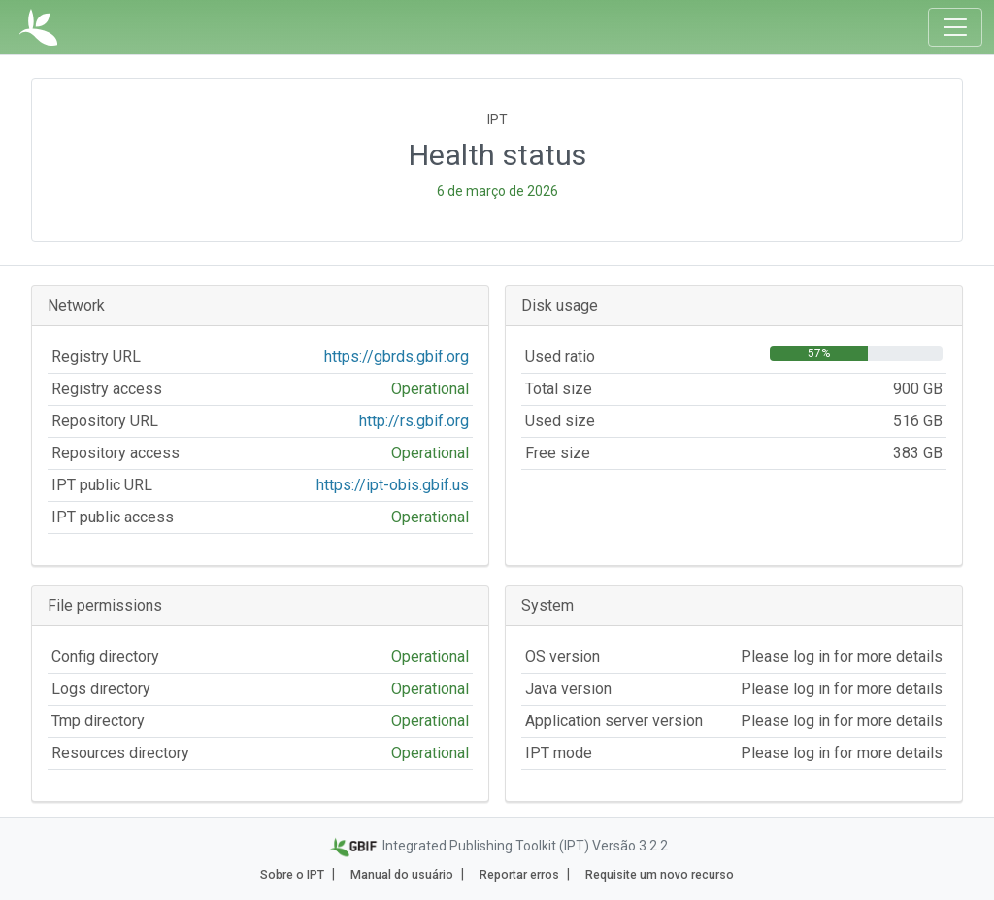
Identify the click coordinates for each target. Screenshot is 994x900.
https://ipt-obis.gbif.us (392, 485)
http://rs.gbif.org (414, 421)
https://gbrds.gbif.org (396, 357)
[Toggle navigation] (955, 27)
